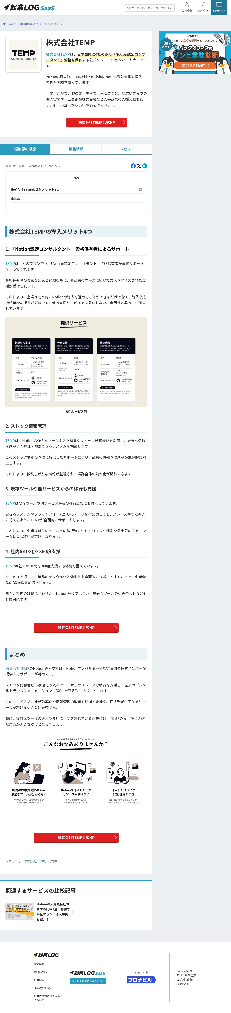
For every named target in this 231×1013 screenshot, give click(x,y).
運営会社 (39, 964)
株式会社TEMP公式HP (96, 122)
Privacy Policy (42, 988)
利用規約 (39, 980)
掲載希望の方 (219, 10)
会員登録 (186, 10)
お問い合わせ (42, 972)
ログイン (202, 10)
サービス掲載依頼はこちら (88, 981)
